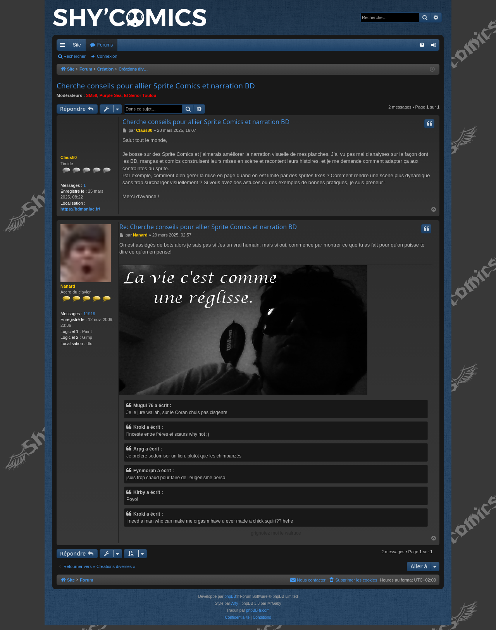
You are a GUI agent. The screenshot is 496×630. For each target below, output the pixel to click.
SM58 (91, 95)
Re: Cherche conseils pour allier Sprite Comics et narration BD (208, 227)
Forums (105, 45)
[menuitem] (422, 45)
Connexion (107, 56)
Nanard (67, 286)
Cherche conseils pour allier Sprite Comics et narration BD (156, 86)
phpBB (230, 596)
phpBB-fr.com (258, 610)
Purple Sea (111, 95)
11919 (89, 313)
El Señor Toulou (140, 95)
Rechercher (75, 56)
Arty (234, 603)
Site (77, 45)
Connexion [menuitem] (435, 46)
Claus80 (68, 157)
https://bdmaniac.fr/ (80, 209)
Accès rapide (64, 46)
